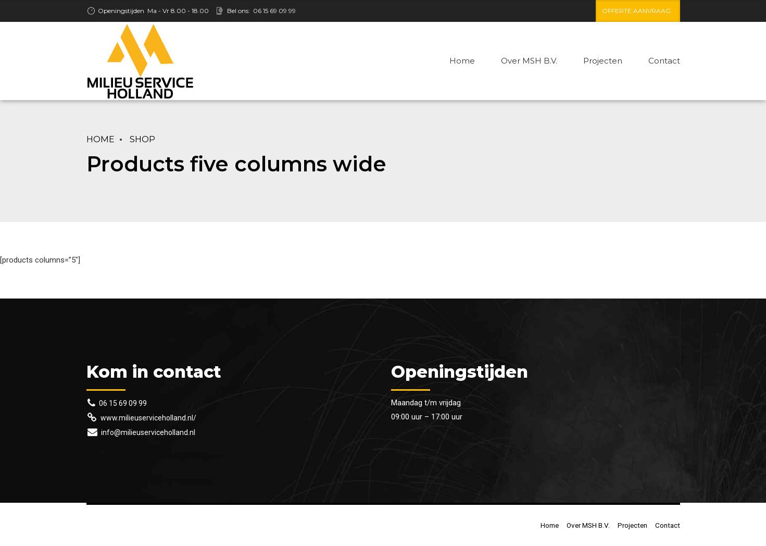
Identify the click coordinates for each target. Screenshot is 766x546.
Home (462, 61)
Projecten (602, 61)
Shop (142, 139)
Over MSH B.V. (529, 61)
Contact (664, 61)
